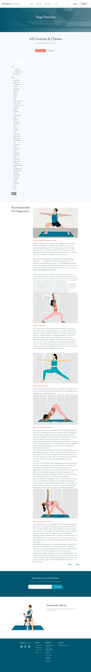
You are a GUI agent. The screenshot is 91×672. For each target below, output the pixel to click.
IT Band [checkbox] (15, 128)
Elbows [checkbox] (15, 109)
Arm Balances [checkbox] (17, 84)
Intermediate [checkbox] (17, 72)
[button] (68, 4)
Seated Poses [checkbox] (17, 161)
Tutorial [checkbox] (15, 179)
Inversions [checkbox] (16, 130)
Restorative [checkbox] (16, 155)
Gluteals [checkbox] (15, 119)
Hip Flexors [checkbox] (16, 123)
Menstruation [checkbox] (16, 136)
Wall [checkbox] (14, 187)
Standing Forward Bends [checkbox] (18, 166)
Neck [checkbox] (14, 142)
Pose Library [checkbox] (16, 144)
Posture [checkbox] (15, 146)
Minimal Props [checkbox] (17, 138)
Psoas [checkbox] (14, 150)
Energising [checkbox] (16, 111)
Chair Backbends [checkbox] (17, 101)
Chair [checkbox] (14, 99)
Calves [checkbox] (15, 97)
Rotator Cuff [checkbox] (16, 159)
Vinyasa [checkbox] (15, 185)
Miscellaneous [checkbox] (17, 140)
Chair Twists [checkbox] (16, 103)
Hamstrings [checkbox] (16, 121)
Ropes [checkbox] (15, 157)
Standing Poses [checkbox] (17, 168)
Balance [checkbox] (15, 92)
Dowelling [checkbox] (15, 107)
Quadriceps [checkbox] (16, 152)
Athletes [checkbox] (15, 86)
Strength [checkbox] (15, 172)
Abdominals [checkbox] (16, 80)
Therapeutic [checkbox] (16, 177)
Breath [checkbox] (15, 94)
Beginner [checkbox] (16, 69)
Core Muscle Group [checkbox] (18, 105)
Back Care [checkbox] (16, 90)
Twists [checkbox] (15, 181)
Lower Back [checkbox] (16, 134)
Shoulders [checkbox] (16, 163)
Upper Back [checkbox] (16, 183)
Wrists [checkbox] (15, 189)
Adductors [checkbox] (16, 82)
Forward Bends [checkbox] (17, 115)
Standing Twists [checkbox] (17, 170)
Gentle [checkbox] (15, 117)
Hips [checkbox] (14, 126)
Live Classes (47, 3)
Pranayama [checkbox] (16, 148)
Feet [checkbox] (14, 113)
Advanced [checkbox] (16, 74)
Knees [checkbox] (15, 132)
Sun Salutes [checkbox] (16, 175)
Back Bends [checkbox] (16, 88)
